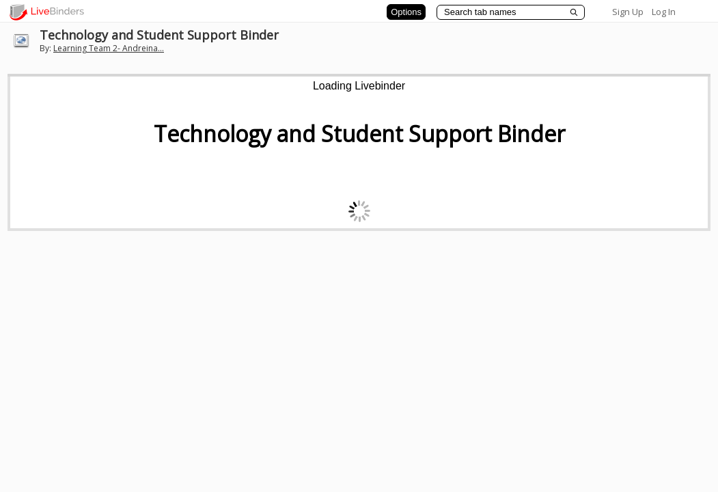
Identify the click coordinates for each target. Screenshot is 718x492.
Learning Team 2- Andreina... (108, 48)
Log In (664, 11)
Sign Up (628, 11)
